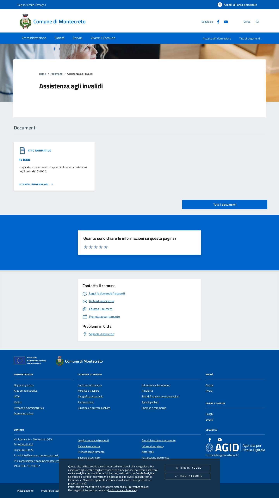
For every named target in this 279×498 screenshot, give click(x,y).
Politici (17, 402)
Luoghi (209, 414)
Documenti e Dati (24, 413)
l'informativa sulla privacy (122, 490)
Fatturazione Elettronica (155, 457)
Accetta (188, 476)
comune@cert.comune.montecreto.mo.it (42, 461)
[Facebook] (216, 21)
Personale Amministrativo (29, 408)
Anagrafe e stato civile (90, 396)
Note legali (148, 452)
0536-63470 (26, 450)
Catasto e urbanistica (90, 385)
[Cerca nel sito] (257, 21)
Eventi (209, 420)
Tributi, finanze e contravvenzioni (160, 396)
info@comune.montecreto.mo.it (40, 455)
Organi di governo (24, 385)
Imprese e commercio (154, 408)
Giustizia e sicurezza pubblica (94, 408)
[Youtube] (224, 21)
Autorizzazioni (86, 402)
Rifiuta (187, 468)
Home (42, 74)
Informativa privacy (153, 446)
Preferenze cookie (138, 487)
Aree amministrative (25, 390)
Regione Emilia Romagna (31, 5)
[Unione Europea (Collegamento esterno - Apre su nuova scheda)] (31, 361)
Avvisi (209, 390)
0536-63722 (25, 444)
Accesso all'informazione (217, 38)
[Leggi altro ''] (36, 184)
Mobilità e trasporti (88, 390)
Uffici (17, 396)
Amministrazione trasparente (159, 440)
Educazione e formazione (156, 385)
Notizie (210, 385)
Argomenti (57, 74)
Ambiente (147, 390)
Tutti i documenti (224, 204)
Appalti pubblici (150, 402)
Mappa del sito (25, 491)
